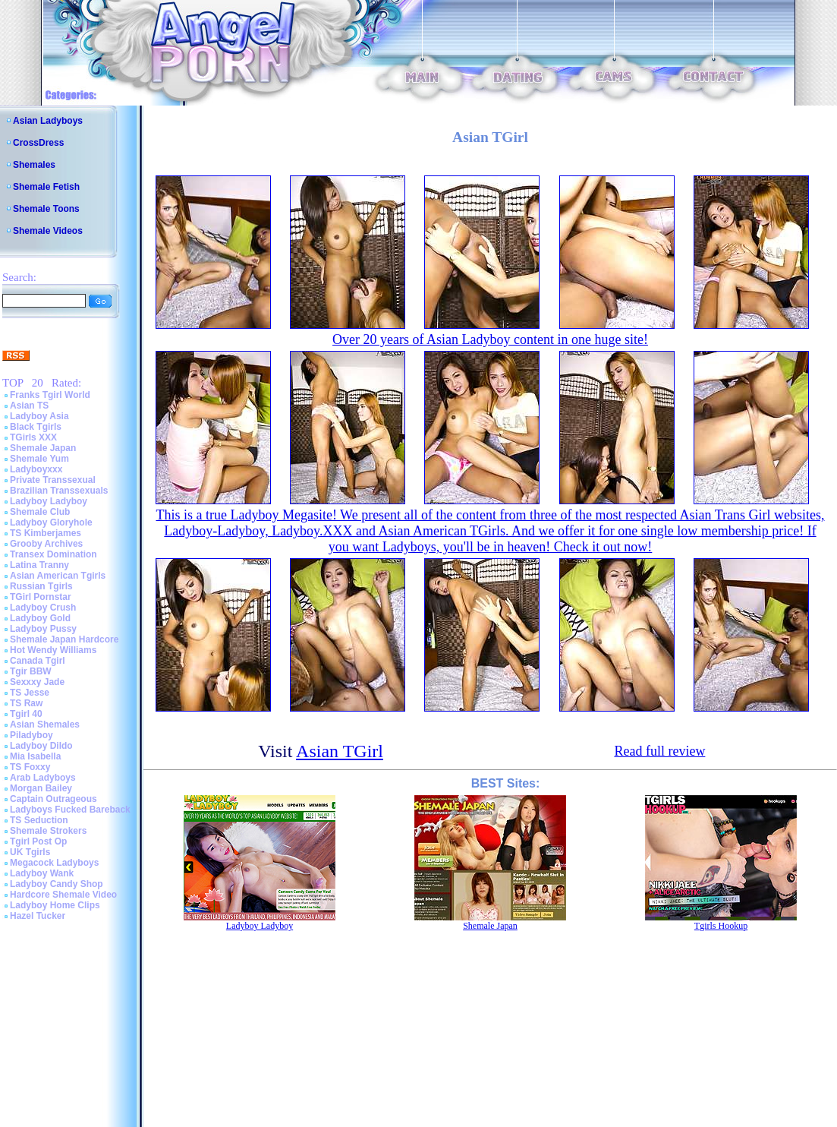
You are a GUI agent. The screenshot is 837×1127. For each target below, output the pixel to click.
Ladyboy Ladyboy (48, 501)
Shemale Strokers (48, 831)
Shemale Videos (48, 231)
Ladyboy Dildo (41, 745)
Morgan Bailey (41, 788)
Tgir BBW (31, 671)
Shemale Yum (39, 458)
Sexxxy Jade (37, 682)
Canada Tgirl (37, 660)
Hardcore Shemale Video (63, 894)
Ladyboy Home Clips (55, 905)
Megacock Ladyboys (54, 862)
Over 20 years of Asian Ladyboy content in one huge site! (490, 339)
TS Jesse (29, 692)
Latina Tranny (39, 565)
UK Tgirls (30, 852)
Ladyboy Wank (42, 873)
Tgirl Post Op (38, 841)
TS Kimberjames (45, 533)
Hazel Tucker (37, 916)
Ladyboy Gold (40, 618)
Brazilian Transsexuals (59, 490)
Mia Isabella (35, 756)
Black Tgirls (35, 426)
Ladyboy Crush (43, 607)
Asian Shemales (45, 724)
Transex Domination (53, 554)
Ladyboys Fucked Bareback (70, 809)
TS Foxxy (30, 767)
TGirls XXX (33, 437)
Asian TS (29, 405)
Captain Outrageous (53, 799)
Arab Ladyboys (43, 777)
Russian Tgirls (41, 586)
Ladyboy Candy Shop (56, 884)
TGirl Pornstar (40, 597)
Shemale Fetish (46, 187)
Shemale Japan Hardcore (64, 639)
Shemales (34, 164)
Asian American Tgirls (57, 575)
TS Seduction (39, 820)
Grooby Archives (46, 543)
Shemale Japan (43, 448)
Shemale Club (40, 512)
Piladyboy (31, 735)
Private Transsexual (53, 480)
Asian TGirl (339, 751)
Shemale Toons (46, 209)
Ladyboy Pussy (43, 628)
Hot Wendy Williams (53, 650)
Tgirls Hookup (720, 925)
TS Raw (26, 703)
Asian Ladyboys (48, 120)
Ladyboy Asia (39, 416)
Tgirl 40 (26, 714)
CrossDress (38, 142)
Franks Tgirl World (50, 395)
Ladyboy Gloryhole (51, 522)
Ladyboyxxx (36, 469)
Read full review (659, 751)
